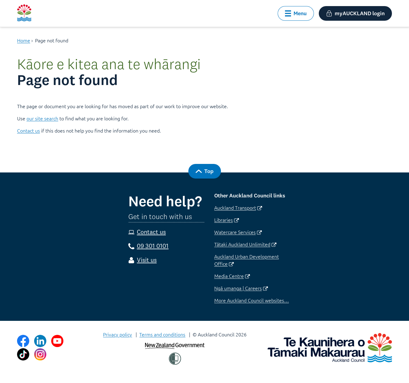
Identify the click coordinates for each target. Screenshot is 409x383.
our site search (42, 118)
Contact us (28, 130)
